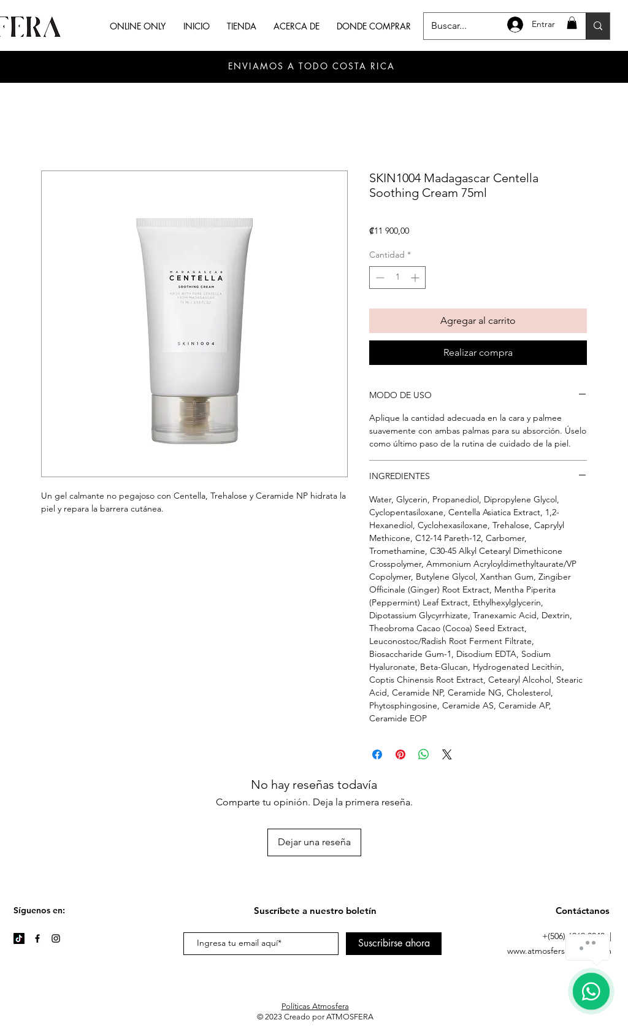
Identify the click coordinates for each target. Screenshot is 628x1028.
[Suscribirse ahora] (394, 943)
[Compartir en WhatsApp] (423, 754)
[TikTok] (19, 938)
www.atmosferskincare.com (559, 950)
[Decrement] (378, 277)
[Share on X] (447, 754)
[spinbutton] (397, 277)
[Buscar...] (598, 26)
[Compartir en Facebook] (377, 754)
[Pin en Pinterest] (400, 754)
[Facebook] (37, 938)
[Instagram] (55, 938)
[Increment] (416, 277)
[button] (572, 23)
